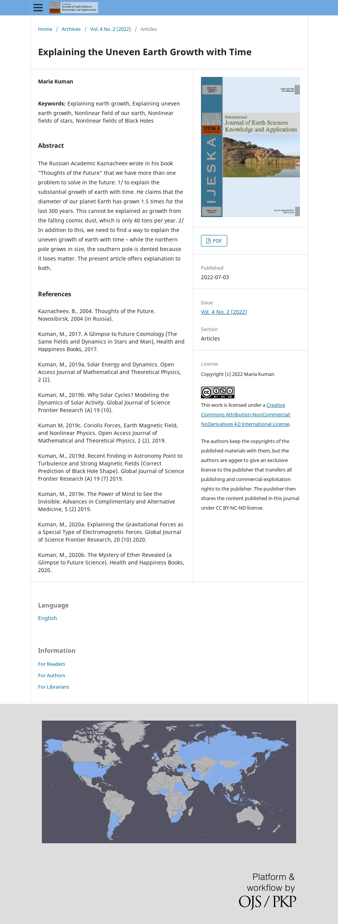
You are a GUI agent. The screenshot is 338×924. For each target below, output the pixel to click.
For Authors (51, 675)
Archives (71, 29)
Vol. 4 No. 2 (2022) (110, 29)
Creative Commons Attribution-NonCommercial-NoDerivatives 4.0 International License (246, 414)
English (47, 618)
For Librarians (53, 686)
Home (45, 29)
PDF (217, 240)
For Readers (51, 663)
